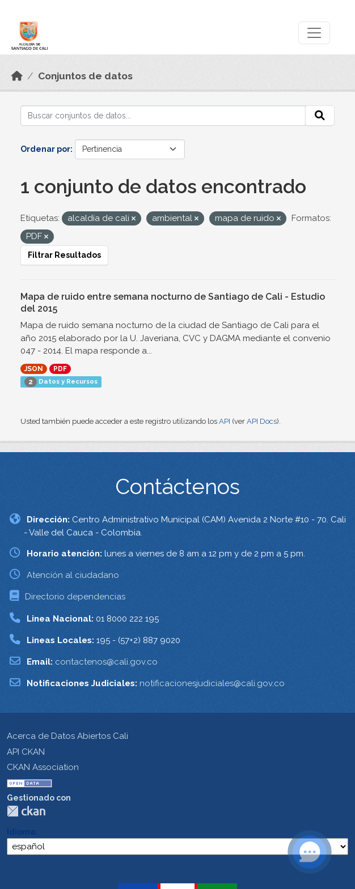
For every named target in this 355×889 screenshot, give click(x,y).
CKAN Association (43, 767)
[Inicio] (17, 76)
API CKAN (26, 752)
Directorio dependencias (75, 597)
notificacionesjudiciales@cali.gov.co (212, 683)
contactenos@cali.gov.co (106, 662)
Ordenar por (45, 149)
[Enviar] (320, 115)
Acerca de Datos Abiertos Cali (67, 736)
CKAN (26, 811)
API (224, 421)
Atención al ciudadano (73, 575)
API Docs (262, 421)
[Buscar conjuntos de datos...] (163, 115)
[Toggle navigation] (314, 33)
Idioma (21, 831)
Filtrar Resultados (64, 255)
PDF (60, 369)
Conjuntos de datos (85, 76)
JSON (33, 369)
